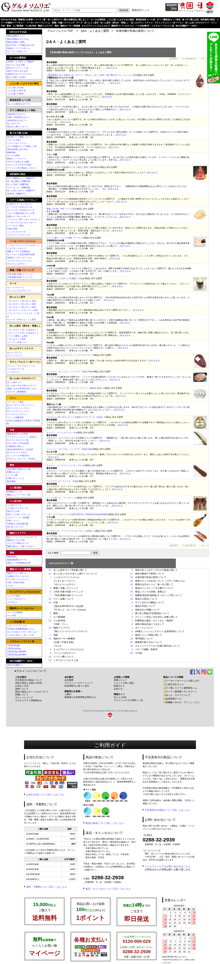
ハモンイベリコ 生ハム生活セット (22, 333)
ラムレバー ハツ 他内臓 (18, 517)
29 (131, 653)
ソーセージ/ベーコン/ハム (38, 22)
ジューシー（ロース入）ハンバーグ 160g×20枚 (69, 371)
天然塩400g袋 (13, 645)
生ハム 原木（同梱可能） (18, 184)
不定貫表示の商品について (28, 680)
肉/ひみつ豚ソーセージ (17, 126)
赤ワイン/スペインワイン (18, 408)
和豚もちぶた (13, 472)
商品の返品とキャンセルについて (32, 691)
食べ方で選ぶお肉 (190, 19)
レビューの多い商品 (124, 683)
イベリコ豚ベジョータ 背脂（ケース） (64, 238)
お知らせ (118, 688)
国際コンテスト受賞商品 (18, 251)
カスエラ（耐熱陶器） (17, 391)
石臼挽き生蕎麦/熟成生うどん (20, 629)
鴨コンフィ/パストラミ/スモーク (22, 537)
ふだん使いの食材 (15, 93)
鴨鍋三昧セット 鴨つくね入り (20, 546)
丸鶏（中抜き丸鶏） (16, 582)
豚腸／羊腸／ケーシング (63, 22)
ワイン (214, 22)
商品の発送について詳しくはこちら (104, 823)
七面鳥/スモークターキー (18, 576)
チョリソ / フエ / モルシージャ (21, 366)
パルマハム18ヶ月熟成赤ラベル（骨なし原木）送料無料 (72, 167)
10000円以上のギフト (17, 120)
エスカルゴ (12, 602)
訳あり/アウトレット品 (17, 68)
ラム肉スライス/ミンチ (17, 508)
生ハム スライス (14, 352)
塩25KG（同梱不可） (17, 193)
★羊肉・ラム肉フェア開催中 (20, 61)
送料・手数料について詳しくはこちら (46, 886)
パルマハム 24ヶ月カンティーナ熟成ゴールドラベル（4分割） (75, 417)
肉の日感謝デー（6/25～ (187, 26)
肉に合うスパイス (15, 527)
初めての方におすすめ (17, 71)
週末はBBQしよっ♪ (16, 36)
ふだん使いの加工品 (16, 90)
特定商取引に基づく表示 (76, 686)
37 (131, 573)
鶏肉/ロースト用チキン (17, 573)
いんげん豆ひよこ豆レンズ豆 (20, 635)
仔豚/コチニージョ (15, 478)
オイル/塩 (11, 615)
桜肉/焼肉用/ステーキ (17, 560)
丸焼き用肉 (12, 229)
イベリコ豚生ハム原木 (17, 336)
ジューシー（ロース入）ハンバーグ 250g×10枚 (69, 449)
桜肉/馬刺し (12, 556)
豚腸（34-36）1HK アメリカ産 (61, 209)
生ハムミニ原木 (91, 22)
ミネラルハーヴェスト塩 (162, 26)
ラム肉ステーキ (14, 505)
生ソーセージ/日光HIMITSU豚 (21, 254)
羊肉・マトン (13, 520)
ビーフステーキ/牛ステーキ (19, 207)
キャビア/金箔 (13, 596)
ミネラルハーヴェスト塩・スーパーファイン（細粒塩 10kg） (75, 388)
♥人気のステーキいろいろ (19, 204)
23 (49, 627)
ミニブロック (13, 372)
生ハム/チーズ (13, 123)
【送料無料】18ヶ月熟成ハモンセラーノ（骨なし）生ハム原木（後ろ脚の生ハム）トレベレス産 (91, 75)
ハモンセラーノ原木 (16, 339)
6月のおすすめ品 (8, 19)
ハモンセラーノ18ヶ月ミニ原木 (21, 301)
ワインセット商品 (15, 402)
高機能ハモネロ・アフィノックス (181, 702)
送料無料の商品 (207, 19)
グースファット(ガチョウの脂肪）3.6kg (65, 278)
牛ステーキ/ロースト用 (17, 440)
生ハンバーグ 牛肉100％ (18, 455)
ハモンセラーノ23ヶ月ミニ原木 (21, 304)
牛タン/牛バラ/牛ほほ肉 (18, 443)
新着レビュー (120, 680)
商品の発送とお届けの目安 (28, 683)
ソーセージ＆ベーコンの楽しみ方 (181, 680)
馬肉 (56, 26)
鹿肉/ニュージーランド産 (18, 495)
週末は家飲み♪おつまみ (18, 39)
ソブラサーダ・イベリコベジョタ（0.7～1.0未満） (70, 531)
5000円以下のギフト (16, 114)
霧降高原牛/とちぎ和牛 (17, 434)
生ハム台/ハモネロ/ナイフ (197, 22)
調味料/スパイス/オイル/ (122, 26)
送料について (22, 688)
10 (131, 599)
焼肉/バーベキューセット (18, 216)
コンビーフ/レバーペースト (19, 261)
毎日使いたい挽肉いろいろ (19, 137)
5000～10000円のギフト (18, 117)
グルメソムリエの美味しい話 (128, 700)
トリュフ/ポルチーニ (16, 599)
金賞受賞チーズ (172, 698)
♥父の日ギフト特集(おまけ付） (21, 45)
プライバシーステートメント (79, 683)
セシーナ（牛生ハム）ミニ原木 (21, 319)
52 (131, 584)
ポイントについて (24, 697)
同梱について (22, 694)
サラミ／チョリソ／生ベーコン (169, 22)
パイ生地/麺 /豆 (142, 26)
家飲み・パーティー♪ (17, 158)
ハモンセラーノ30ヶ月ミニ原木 (21, 307)
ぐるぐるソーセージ (16, 248)
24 (49, 602)
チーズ (79, 22)
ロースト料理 (13, 155)
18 (49, 660)
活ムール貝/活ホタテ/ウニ (19, 104)
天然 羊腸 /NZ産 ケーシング (20, 274)
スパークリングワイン (17, 414)
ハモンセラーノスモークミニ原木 (22, 310)
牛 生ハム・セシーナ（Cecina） (22, 459)
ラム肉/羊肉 (30, 26)
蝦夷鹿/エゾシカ (14, 492)
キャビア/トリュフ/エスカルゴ (96, 26)
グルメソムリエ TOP (60, 30)
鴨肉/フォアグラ (45, 26)
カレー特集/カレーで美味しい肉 (21, 146)
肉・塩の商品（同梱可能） (19, 181)
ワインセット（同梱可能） (19, 187)
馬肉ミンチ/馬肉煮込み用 (18, 563)
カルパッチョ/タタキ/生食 (19, 165)
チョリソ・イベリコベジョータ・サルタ (65, 465)
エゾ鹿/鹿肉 (18, 26)
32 (49, 620)
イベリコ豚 (12, 475)
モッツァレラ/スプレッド (18, 290)
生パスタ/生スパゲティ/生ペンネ (22, 632)
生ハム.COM (120, 697)
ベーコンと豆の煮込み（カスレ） (22, 168)
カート (182, 10)
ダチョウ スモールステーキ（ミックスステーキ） (69, 355)
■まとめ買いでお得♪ (16, 77)
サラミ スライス (14, 355)
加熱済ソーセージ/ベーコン (19, 257)
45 (131, 591)
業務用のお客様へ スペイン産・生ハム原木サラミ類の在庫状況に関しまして (53, 19)
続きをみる (112, 68)
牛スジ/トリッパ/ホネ (17, 452)
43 (49, 638)
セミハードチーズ (15, 287)
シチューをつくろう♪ (17, 143)
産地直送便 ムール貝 (145, 19)
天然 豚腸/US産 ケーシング (19, 277)
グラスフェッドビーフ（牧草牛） (22, 437)
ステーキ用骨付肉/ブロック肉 (20, 213)
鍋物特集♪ (11, 152)
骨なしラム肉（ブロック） (19, 514)
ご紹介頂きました (173, 684)
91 (49, 570)
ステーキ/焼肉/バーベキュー (24, 200)
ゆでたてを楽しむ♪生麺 (18, 162)
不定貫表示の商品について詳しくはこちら (167, 810)
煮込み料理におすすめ (17, 149)
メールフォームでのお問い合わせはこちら (167, 866)
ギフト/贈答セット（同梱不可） (21, 178)
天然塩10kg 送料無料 (16, 651)
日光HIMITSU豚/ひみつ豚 (19, 469)
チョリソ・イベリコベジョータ (61, 432)
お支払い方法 (22, 686)
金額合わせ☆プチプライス (19, 74)
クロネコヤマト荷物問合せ (28, 700)
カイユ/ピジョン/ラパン (18, 579)
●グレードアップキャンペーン (21, 405)
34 (131, 577)
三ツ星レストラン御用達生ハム (180, 688)
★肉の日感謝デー (15, 665)
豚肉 (9, 26)
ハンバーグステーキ (16, 232)
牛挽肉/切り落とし (15, 446)
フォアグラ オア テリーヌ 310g (62, 481)
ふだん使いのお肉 (15, 87)
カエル (10, 585)
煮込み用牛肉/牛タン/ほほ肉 (20, 449)
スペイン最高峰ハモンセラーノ (180, 691)
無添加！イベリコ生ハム (18, 48)
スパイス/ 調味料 (15, 612)
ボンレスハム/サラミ (16, 264)
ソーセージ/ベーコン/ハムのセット (23, 245)
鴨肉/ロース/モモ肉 (16, 540)
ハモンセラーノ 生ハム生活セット (22, 330)
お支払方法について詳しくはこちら (45, 794)
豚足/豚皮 (11, 481)
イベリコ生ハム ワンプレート (61, 498)
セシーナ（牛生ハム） (17, 51)
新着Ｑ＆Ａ (119, 686)
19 (131, 638)
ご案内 (67, 694)
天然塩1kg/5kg (13, 648)
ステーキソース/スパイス (18, 235)
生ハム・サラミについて (176, 695)
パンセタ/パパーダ (15, 369)
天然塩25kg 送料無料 (16, 654)
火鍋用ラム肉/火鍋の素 (17, 523)
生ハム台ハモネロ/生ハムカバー (21, 385)
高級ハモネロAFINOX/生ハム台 (21, 388)
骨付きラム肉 (13, 511)
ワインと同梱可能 (15, 417)
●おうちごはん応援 (16, 65)
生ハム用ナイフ (14, 382)
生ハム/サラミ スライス (142, 22)
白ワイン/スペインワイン (18, 411)
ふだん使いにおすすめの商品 (120, 19)
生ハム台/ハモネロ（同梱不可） (21, 190)
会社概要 (68, 680)
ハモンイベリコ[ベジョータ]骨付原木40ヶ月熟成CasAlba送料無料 (77, 514)
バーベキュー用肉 (15, 225)
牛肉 (3, 26)
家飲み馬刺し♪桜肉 (16, 42)
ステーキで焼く (14, 140)
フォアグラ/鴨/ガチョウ (18, 543)
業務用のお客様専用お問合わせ (80, 697)
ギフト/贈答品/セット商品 (169, 19)
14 (49, 599)
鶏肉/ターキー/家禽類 (70, 26)
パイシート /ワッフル (17, 626)
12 (49, 573)
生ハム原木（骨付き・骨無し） (114, 22)
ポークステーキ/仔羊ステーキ (20, 210)
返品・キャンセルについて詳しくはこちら (108, 888)
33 (131, 642)
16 (131, 580)
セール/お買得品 (98, 19)
